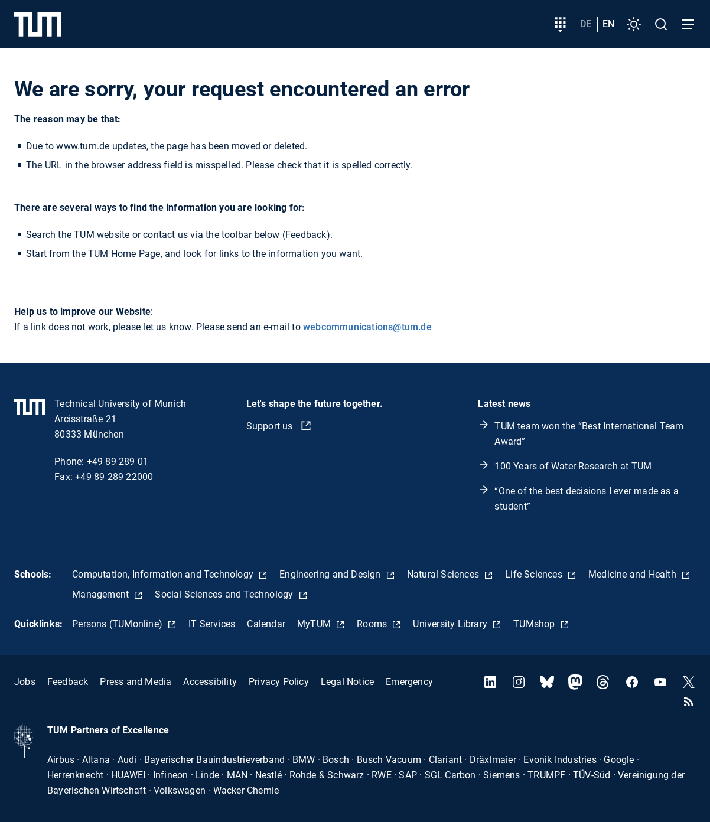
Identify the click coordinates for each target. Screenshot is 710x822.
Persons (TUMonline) (118, 623)
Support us (270, 426)
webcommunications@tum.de (367, 326)
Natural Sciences (444, 574)
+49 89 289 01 (118, 461)
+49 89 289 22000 (114, 476)
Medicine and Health (633, 574)
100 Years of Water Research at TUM (573, 466)
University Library (451, 623)
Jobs (24, 681)
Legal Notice (347, 681)
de (585, 24)
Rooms (373, 623)
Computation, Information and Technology (164, 574)
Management (101, 594)
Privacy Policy (279, 681)
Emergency (409, 681)
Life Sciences (535, 574)
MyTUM (315, 623)
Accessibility (210, 681)
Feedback (68, 681)
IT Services (211, 623)
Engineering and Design (331, 574)
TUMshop (535, 623)
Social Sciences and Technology (225, 594)
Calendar (266, 623)
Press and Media (135, 681)
